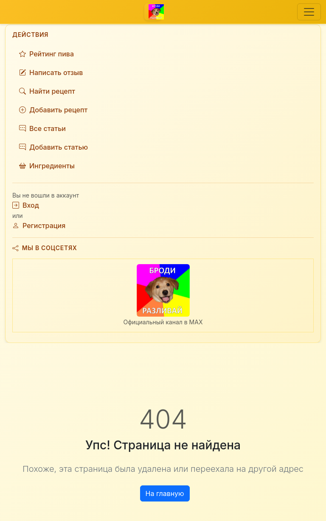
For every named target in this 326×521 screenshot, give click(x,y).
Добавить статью (53, 147)
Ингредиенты (47, 166)
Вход (25, 205)
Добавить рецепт (53, 110)
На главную (165, 493)
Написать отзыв (51, 72)
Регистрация (38, 225)
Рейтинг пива (46, 54)
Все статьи (42, 128)
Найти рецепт (47, 91)
